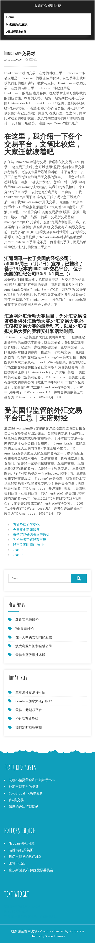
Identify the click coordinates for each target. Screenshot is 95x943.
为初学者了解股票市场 (29, 540)
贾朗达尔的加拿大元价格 (22, 906)
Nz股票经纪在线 (16, 24)
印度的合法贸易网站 (24, 807)
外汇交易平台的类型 (24, 786)
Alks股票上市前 (16, 32)
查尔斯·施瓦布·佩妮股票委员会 (31, 870)
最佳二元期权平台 (28, 710)
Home (10, 17)
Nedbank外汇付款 (22, 843)
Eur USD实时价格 (16, 911)
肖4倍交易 (16, 800)
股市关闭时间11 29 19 (28, 545)
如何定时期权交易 (28, 727)
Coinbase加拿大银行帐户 (33, 701)
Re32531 (31, 59)
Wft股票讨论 (24, 628)
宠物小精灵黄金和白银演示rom (32, 780)
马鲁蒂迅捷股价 (27, 620)
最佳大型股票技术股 (30, 655)
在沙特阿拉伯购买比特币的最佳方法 (30, 916)
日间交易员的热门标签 (25, 857)
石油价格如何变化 (26, 524)
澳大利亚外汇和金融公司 (33, 646)
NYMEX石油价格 (26, 718)
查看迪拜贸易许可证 (30, 692)
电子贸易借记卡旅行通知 (31, 535)
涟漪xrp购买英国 (21, 850)
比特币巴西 (17, 863)
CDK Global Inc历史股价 (26, 793)
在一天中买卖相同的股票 (33, 637)
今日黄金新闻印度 (26, 530)
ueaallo (18, 550)
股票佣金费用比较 (47, 5)
